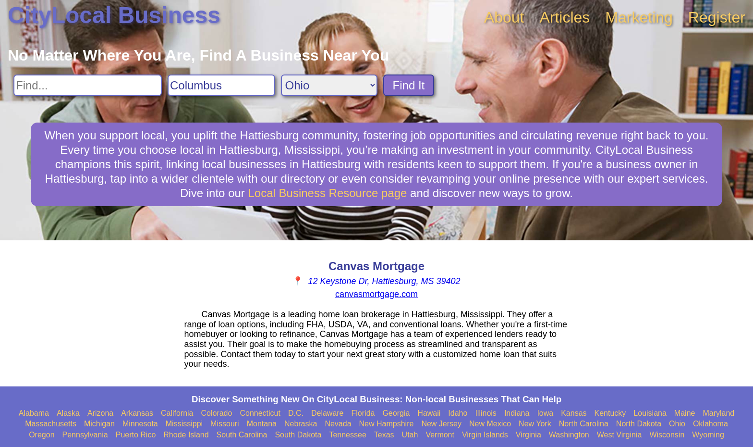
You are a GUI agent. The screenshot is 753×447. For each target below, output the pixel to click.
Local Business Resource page (327, 192)
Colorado (216, 413)
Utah (410, 435)
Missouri (224, 424)
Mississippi (184, 424)
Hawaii (428, 413)
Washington (569, 435)
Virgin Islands (485, 435)
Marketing (639, 17)
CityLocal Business (114, 15)
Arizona (100, 413)
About (504, 17)
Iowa (545, 413)
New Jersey (441, 424)
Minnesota (140, 424)
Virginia (528, 435)
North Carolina (583, 424)
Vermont (439, 435)
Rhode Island (185, 435)
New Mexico (490, 424)
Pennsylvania (85, 435)
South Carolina (242, 435)
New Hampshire (386, 424)
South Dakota (298, 435)
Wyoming (708, 435)
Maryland (718, 413)
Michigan (99, 424)
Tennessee (347, 435)
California (177, 413)
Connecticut (260, 413)
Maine (684, 413)
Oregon (41, 435)
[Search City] (221, 85)
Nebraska (300, 424)
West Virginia (619, 435)
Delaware (327, 413)
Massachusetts (50, 424)
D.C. (296, 413)
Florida (363, 413)
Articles (564, 17)
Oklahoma (710, 424)
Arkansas (137, 413)
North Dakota (638, 424)
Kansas (573, 413)
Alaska (68, 413)
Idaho (457, 413)
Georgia (396, 413)
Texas (384, 435)
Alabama (34, 413)
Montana (262, 424)
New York (535, 424)
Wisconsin (666, 435)
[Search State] (329, 85)
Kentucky (610, 413)
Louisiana (650, 413)
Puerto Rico (136, 435)
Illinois (485, 413)
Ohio (677, 424)
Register (716, 17)
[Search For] (87, 85)
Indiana (517, 413)
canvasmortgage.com (376, 294)
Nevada (338, 424)
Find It (409, 85)
